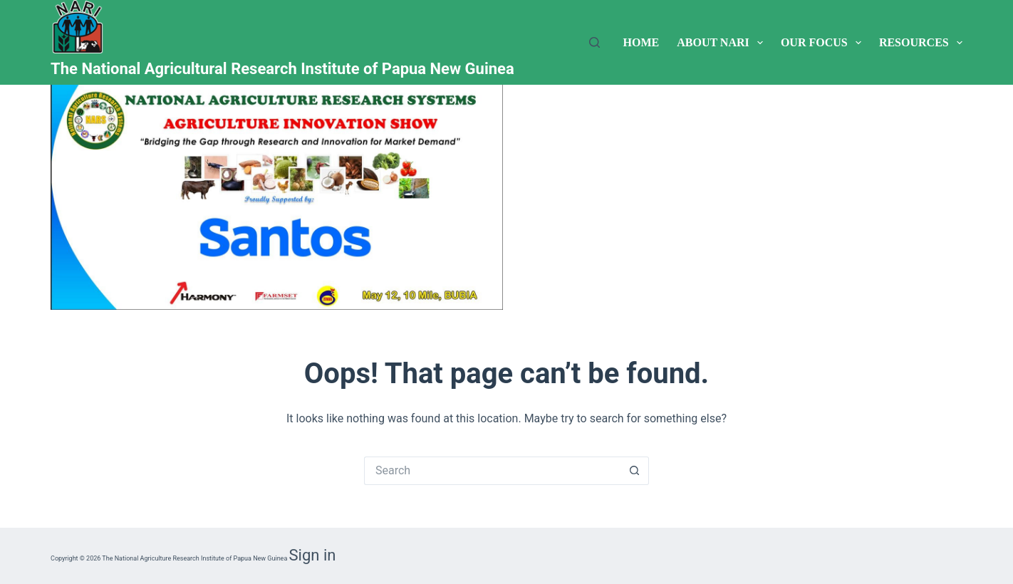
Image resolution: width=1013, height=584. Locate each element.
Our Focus (824, 42)
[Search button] (634, 471)
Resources (920, 42)
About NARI (723, 42)
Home (641, 42)
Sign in (312, 555)
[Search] (594, 42)
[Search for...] (492, 471)
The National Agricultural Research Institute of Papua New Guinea (282, 69)
